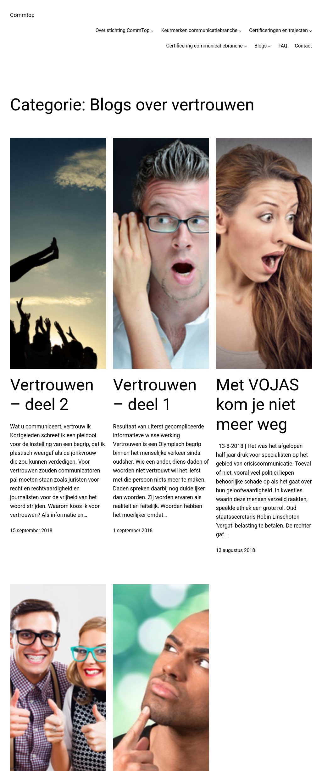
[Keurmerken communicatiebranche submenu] (240, 30)
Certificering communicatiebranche (204, 46)
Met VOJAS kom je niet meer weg (257, 404)
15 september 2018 (31, 531)
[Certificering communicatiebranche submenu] (245, 46)
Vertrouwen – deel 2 (52, 394)
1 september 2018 (133, 531)
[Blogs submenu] (269, 46)
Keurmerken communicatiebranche (199, 30)
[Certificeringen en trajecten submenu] (310, 30)
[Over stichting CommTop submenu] (152, 30)
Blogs (260, 46)
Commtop (22, 15)
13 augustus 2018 (235, 550)
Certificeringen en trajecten (278, 30)
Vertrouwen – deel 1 (155, 394)
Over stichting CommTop (123, 30)
